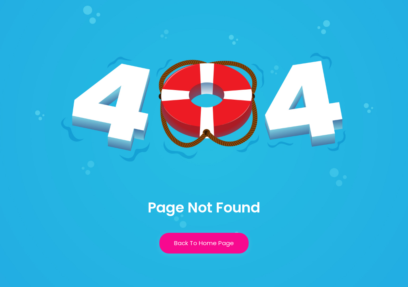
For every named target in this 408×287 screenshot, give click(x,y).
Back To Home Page (204, 243)
